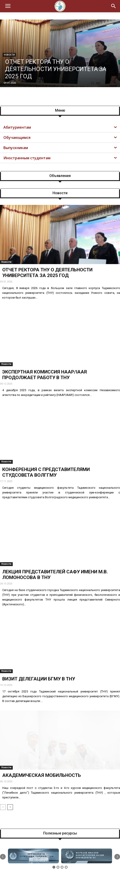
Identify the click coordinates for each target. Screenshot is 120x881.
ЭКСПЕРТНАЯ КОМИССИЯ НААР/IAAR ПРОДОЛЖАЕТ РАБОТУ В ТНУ (44, 374)
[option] (33, 856)
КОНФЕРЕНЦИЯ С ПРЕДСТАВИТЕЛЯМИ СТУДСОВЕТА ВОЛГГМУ (46, 472)
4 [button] (66, 867)
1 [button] (53, 867)
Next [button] (117, 857)
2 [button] (58, 867)
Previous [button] (3, 857)
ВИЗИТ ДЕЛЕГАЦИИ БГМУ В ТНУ (38, 679)
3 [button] (62, 867)
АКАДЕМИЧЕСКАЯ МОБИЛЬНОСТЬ (41, 775)
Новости (6, 262)
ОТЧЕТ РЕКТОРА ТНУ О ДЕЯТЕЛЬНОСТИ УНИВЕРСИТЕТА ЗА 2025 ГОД (55, 69)
